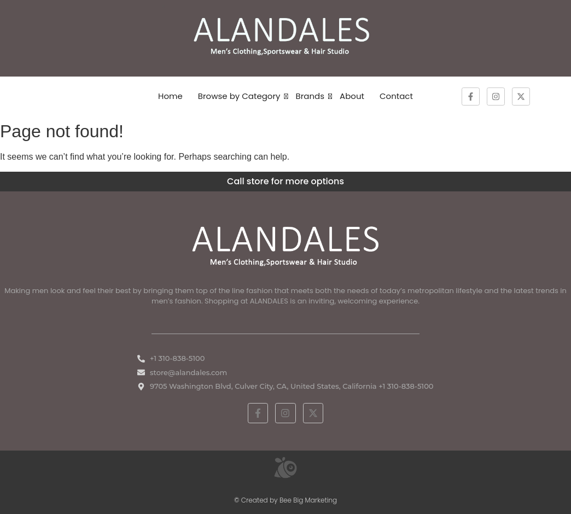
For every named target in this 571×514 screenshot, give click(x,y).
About (352, 96)
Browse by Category (239, 96)
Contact (396, 96)
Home (170, 96)
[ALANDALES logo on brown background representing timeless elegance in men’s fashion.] (285, 36)
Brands (310, 96)
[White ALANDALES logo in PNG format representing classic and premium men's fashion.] (285, 245)
